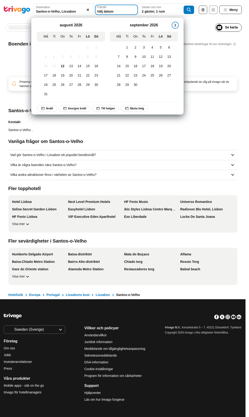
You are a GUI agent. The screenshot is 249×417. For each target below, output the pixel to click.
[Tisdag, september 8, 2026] (127, 57)
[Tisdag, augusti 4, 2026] (54, 57)
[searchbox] (63, 11)
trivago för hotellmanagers (23, 392)
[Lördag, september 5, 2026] (161, 47)
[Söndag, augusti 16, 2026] (96, 66)
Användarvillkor (95, 335)
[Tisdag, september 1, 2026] (127, 47)
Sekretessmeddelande (100, 355)
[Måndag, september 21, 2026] (118, 75)
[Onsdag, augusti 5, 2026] (62, 57)
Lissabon (103, 295)
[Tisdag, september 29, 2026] (127, 85)
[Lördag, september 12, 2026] (161, 57)
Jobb (7, 355)
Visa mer (21, 224)
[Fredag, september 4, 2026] (152, 47)
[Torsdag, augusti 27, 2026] (71, 85)
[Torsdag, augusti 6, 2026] (71, 57)
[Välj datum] (116, 10)
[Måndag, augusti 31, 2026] (46, 94)
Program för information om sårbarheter (113, 376)
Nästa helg (134, 108)
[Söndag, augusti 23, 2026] (96, 75)
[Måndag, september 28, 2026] (118, 85)
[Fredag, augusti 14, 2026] (79, 66)
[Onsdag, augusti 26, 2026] (62, 85)
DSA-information (96, 362)
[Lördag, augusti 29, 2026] (88, 85)
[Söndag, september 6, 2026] (169, 47)
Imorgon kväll (74, 108)
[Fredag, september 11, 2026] (152, 57)
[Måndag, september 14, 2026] (118, 66)
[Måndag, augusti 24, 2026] (46, 85)
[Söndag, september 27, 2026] (169, 75)
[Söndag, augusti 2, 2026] (96, 47)
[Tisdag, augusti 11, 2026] (54, 66)
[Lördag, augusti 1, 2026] (88, 47)
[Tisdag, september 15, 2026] (127, 66)
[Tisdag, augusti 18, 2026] (54, 75)
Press (8, 368)
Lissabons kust (78, 295)
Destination (43, 7)
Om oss (9, 348)
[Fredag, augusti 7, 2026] (79, 57)
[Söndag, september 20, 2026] (169, 66)
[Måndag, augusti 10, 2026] (46, 66)
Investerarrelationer (18, 362)
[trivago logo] (17, 10)
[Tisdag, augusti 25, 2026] (54, 85)
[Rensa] (88, 10)
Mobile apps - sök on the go (24, 385)
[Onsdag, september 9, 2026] (135, 57)
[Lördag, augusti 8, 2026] (88, 57)
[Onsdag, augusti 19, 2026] (62, 75)
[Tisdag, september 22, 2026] (127, 75)
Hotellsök (15, 295)
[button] (63, 10)
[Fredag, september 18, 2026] (152, 66)
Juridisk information (98, 342)
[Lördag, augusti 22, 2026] (88, 75)
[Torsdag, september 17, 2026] (144, 66)
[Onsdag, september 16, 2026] (135, 66)
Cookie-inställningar (99, 369)
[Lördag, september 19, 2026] (161, 66)
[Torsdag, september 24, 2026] (144, 75)
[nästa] (175, 25)
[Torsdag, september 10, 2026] (144, 57)
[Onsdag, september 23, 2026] (135, 75)
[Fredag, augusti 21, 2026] (79, 75)
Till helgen (105, 108)
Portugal (53, 295)
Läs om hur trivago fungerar (104, 399)
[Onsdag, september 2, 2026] (135, 47)
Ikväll (47, 108)
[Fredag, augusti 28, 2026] (79, 85)
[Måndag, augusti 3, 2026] (46, 57)
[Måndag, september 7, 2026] (118, 57)
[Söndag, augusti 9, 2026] (96, 57)
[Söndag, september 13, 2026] (169, 57)
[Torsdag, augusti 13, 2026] (71, 66)
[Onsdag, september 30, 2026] (135, 85)
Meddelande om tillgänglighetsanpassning (114, 349)
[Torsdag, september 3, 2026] (144, 47)
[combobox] (63, 10)
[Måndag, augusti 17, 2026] (46, 75)
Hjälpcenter (92, 393)
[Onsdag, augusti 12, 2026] (62, 66)
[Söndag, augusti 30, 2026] (96, 85)
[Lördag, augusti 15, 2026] (88, 66)
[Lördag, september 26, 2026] (161, 75)
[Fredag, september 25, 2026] (152, 75)
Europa (34, 295)
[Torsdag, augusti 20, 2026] (71, 75)
